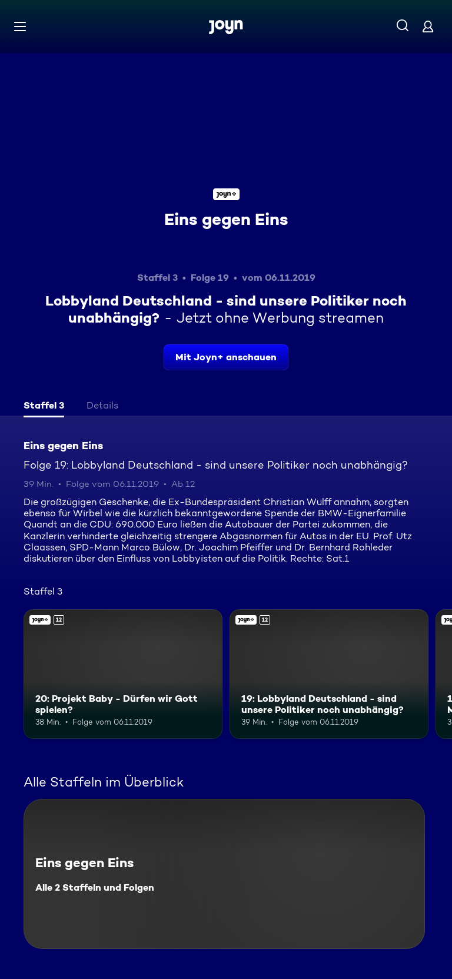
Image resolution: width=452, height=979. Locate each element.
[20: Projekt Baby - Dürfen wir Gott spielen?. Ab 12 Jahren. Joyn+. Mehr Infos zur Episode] (123, 674)
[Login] (428, 26)
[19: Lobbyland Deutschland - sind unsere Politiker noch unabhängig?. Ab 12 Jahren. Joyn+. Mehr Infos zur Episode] (329, 674)
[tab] (44, 406)
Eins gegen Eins (226, 219)
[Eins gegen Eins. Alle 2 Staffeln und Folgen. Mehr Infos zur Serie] (224, 874)
